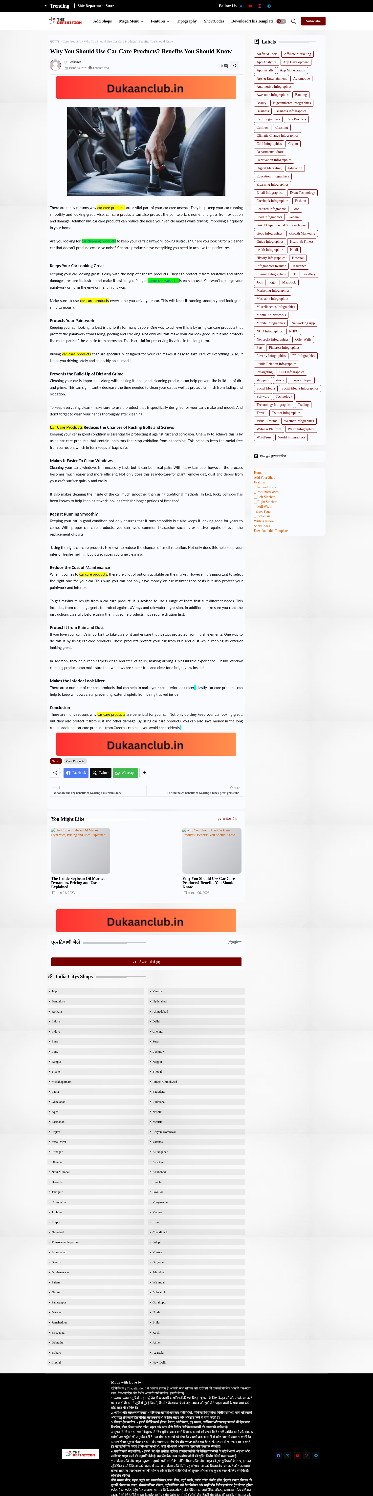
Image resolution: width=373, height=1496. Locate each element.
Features (158, 21)
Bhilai (156, 1322)
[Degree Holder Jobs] (325, 5)
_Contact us (262, 516)
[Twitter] (100, 773)
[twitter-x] (240, 5)
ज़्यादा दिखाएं (226, 819)
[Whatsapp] (125, 773)
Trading (303, 405)
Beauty (261, 103)
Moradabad (59, 1252)
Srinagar (57, 1152)
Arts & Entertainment (271, 78)
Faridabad (58, 1122)
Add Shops (102, 21)
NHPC (293, 331)
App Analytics (267, 62)
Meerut (157, 1122)
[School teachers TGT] (287, 5)
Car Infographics (268, 119)
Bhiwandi (159, 1292)
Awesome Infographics (272, 95)
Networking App (303, 323)
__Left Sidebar (264, 497)
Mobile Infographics (271, 323)
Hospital (298, 258)
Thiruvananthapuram (65, 1242)
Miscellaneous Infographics (276, 307)
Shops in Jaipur (301, 380)
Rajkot (56, 1132)
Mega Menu (129, 21)
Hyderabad (160, 1001)
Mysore (157, 1252)
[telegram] (268, 5)
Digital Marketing (269, 168)
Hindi (294, 250)
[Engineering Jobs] (315, 5)
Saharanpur (59, 1302)
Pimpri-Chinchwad (165, 1082)
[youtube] (250, 5)
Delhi (156, 1021)
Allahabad (159, 1172)
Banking (301, 95)
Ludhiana (159, 1102)
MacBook (289, 282)
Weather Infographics (299, 421)
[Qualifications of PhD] (306, 5)
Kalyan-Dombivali (164, 1132)
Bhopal (157, 1071)
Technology (284, 396)
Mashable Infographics (272, 299)
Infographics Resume (271, 266)
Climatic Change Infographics (277, 135)
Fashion (300, 201)
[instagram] (259, 5)
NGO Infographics (270, 331)
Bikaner (57, 1312)
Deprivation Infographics (274, 160)
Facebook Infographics (272, 201)
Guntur (56, 1292)
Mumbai (158, 991)
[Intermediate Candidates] (297, 5)
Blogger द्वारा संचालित (270, 456)
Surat (156, 1041)
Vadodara (159, 1091)
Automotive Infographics (274, 86)
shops (280, 380)
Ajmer (157, 1342)
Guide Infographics (270, 241)
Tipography (187, 21)
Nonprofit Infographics (272, 339)
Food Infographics (269, 217)
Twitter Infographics (286, 413)
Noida (156, 1312)
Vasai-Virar (59, 1142)
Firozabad (58, 1332)
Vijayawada (160, 1202)
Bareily (56, 1262)
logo (272, 282)
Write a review (264, 521)
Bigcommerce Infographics (292, 103)
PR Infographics (303, 356)
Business (263, 111)
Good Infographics (270, 233)
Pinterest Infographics (284, 347)
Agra (55, 1112)
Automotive (301, 78)
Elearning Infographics (272, 184)
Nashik (157, 1112)
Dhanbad (57, 1162)
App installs (265, 70)
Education (295, 168)
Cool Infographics (269, 144)
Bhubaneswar (60, 1272)
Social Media (266, 388)
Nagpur (157, 1061)
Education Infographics (273, 176)
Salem (56, 1282)
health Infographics (270, 250)
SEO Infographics (291, 372)
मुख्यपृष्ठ (54, 41)
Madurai (158, 1212)
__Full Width (263, 506)
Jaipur (56, 991)
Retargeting (265, 372)
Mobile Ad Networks (271, 315)
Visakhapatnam (61, 1082)
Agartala (158, 1352)
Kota (156, 1222)
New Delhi (160, 1362)
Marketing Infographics (273, 290)
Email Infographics (270, 193)
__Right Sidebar (265, 502)
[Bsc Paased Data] (334, 5)
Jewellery (309, 274)
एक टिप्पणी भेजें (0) (146, 962)
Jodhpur (57, 1212)
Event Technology (302, 193)
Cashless (263, 127)
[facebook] (278, 1455)
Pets (259, 347)
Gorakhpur (159, 1302)
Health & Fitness (301, 241)
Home (258, 473)
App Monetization (292, 70)
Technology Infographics (274, 405)
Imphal (56, 1362)
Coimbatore (59, 1202)
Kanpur (56, 1061)
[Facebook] (76, 773)
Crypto (293, 144)
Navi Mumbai (61, 1172)
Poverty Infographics (271, 356)
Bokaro (56, 1352)
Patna (55, 1091)
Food (296, 209)
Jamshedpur (59, 1322)
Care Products (72, 41)
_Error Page (262, 511)
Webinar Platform (269, 429)
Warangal (159, 1282)
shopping (263, 380)
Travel (261, 413)
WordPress (264, 437)
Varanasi (158, 1142)
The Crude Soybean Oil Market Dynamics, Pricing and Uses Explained (78, 882)
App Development (296, 62)
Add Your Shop (264, 477)
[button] (281, 21)
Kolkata (57, 1011)
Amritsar (158, 1162)
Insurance (299, 266)
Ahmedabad (160, 1011)
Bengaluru (58, 1001)
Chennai (158, 1031)
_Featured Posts (265, 487)
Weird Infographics (301, 429)
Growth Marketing (302, 233)
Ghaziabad (59, 1102)
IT (294, 274)
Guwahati (58, 1232)
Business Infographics (291, 111)
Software (263, 396)
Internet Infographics (271, 274)
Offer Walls (303, 339)
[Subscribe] (313, 21)
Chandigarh (160, 1232)
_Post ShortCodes (266, 492)
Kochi (156, 1332)
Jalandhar (159, 1272)
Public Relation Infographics (276, 364)
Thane (56, 1071)
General (294, 217)
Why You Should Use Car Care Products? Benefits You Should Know (208, 882)
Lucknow (159, 1051)
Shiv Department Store (96, 6)
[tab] (102, 21)
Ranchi (157, 1182)
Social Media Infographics (300, 388)
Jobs (260, 282)
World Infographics (291, 437)
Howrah (57, 1182)
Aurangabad (160, 1152)
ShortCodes (214, 21)
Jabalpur (57, 1192)
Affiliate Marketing (297, 54)
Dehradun (58, 1342)
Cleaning (281, 127)
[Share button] (144, 773)
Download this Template (252, 21)
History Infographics (271, 258)
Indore (56, 1021)
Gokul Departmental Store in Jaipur (281, 225)
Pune (55, 1041)
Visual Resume (267, 421)
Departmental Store (270, 152)
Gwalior (158, 1192)
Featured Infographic (271, 209)
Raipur (56, 1222)
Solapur (157, 1242)
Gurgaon (158, 1262)
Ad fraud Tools (267, 54)
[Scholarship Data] (278, 5)
